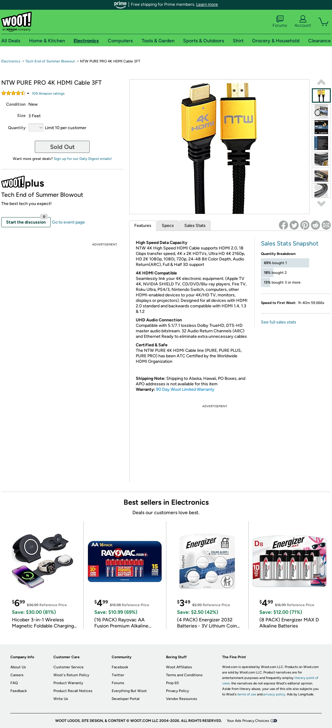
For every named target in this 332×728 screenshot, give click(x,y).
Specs (168, 225)
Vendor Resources (181, 699)
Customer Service (68, 667)
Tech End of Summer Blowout (50, 61)
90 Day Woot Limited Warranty (185, 389)
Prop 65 (172, 683)
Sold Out (62, 146)
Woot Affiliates (179, 667)
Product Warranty (68, 683)
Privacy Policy (177, 691)
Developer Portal (125, 699)
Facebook (120, 667)
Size (21, 115)
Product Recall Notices (72, 691)
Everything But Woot (129, 691)
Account (302, 21)
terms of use (246, 694)
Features (142, 225)
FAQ (14, 683)
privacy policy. (274, 694)
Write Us (60, 699)
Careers (16, 675)
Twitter (118, 675)
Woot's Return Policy (71, 675)
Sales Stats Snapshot (290, 243)
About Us (18, 667)
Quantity (17, 127)
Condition (16, 104)
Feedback (18, 691)
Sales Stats (195, 225)
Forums (279, 21)
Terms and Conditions (184, 675)
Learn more (207, 4)
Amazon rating (48, 93)
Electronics (10, 61)
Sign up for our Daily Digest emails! (83, 159)
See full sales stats (278, 322)
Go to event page (68, 222)
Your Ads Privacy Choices (248, 721)
